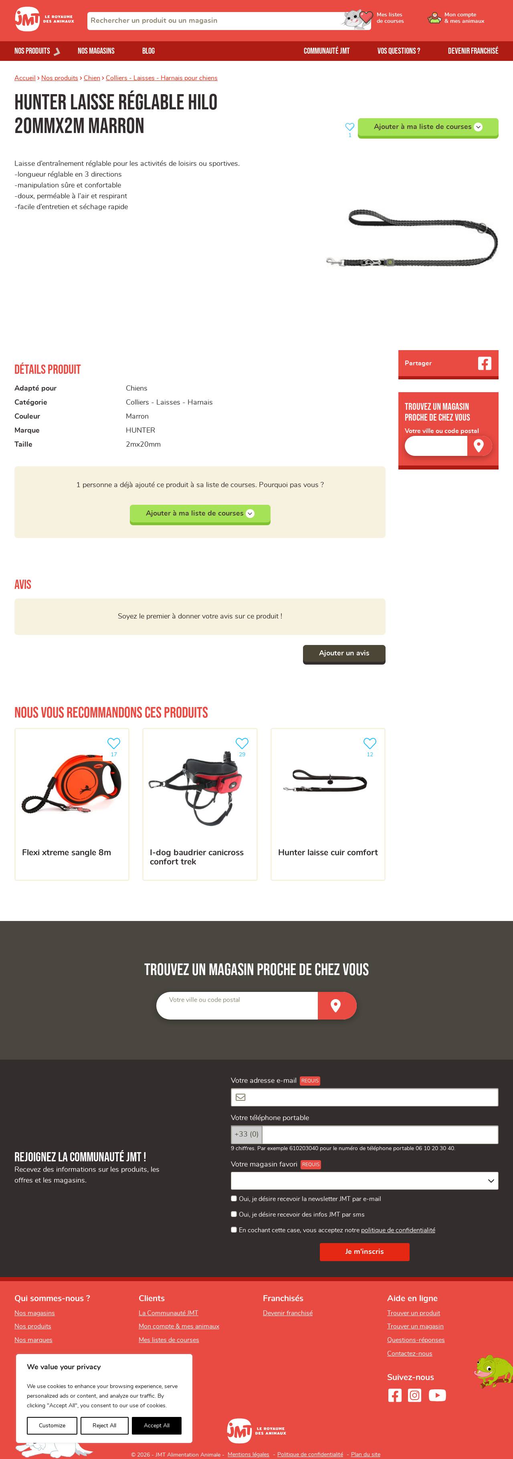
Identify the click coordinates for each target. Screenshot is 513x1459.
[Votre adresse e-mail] (365, 1097)
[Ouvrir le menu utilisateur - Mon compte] (471, 21)
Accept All (157, 1426)
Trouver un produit (413, 1313)
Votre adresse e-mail (264, 1080)
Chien (92, 78)
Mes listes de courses (169, 1340)
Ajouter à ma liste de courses (428, 127)
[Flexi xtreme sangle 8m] (71, 804)
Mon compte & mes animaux (179, 1326)
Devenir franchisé (473, 51)
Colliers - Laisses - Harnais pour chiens (162, 78)
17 (115, 747)
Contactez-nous (409, 1353)
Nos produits (59, 78)
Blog (148, 51)
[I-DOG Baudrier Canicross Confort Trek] (199, 804)
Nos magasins (96, 51)
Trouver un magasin (415, 1326)
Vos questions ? (399, 51)
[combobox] (229, 21)
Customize (52, 1426)
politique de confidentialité (398, 1230)
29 (243, 747)
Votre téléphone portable (270, 1118)
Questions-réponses (416, 1340)
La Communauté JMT (168, 1313)
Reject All (104, 1426)
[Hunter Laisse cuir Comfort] (328, 804)
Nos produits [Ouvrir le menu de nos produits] (32, 51)
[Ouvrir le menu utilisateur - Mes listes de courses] (411, 21)
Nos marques (33, 1340)
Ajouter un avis (344, 653)
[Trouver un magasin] (479, 445)
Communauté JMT (327, 51)
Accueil (25, 78)
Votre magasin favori (264, 1164)
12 (371, 747)
